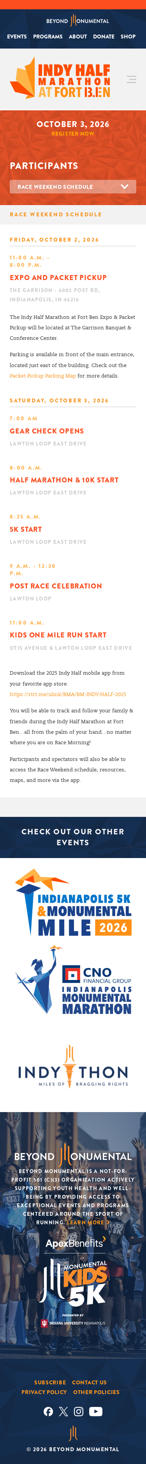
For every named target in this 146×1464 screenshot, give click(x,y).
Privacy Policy (44, 1392)
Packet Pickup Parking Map (43, 376)
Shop (128, 36)
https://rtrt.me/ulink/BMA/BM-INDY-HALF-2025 (68, 694)
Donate (103, 36)
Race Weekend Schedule (55, 187)
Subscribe (50, 1382)
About (78, 36)
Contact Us (89, 1382)
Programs (48, 36)
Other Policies (96, 1392)
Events (17, 36)
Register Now (72, 134)
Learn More (86, 1222)
